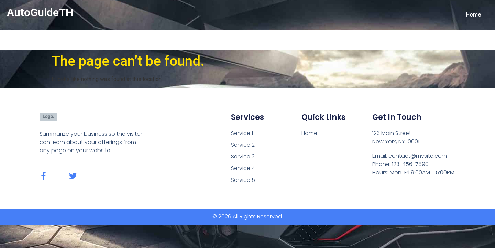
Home (473, 14)
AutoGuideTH (40, 12)
